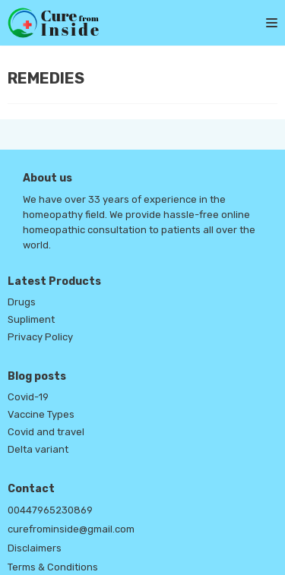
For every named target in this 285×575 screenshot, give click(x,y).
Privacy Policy (40, 337)
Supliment (31, 319)
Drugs (22, 302)
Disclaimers (35, 548)
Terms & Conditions (53, 567)
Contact (31, 488)
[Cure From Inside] (53, 23)
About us (47, 178)
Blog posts (37, 376)
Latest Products (54, 281)
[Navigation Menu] (264, 23)
